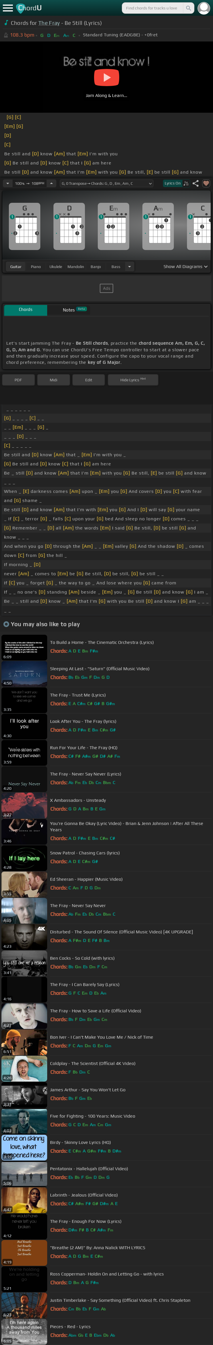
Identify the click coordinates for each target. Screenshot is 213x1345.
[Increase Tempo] (51, 183)
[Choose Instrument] (129, 266)
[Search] (188, 8)
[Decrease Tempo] (8, 183)
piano (36, 266)
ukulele (55, 266)
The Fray (49, 23)
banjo (96, 266)
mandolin (75, 266)
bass (116, 266)
